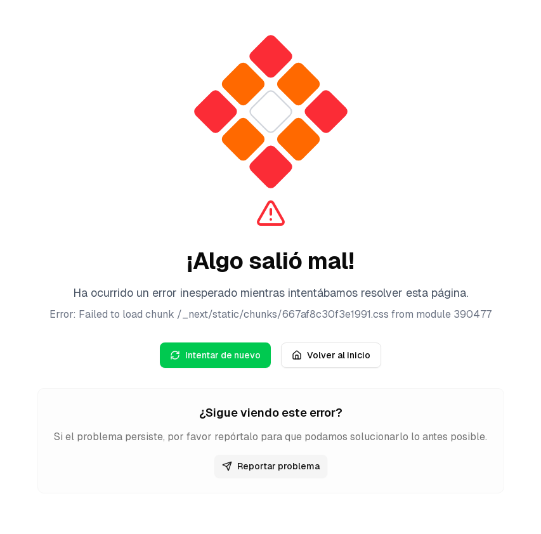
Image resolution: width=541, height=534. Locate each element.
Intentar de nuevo (215, 355)
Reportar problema (271, 466)
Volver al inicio (331, 355)
